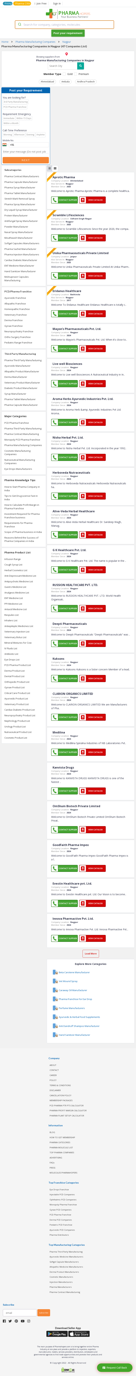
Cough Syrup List (13, 564)
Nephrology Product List (17, 720)
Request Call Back (115, 1367)
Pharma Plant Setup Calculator (67, 1115)
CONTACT (54, 1070)
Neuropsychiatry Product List (19, 715)
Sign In (57, 3)
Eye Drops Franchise (59, 1189)
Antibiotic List (11, 653)
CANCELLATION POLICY (60, 1095)
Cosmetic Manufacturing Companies (17, 452)
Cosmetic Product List (15, 737)
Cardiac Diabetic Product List (19, 709)
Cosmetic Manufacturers (61, 1277)
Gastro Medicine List (15, 586)
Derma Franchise (13, 320)
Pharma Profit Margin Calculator (68, 1110)
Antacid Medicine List (15, 609)
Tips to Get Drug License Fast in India (21, 497)
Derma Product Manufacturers (64, 1272)
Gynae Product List (14, 687)
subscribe (43, 1312)
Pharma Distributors (59, 1235)
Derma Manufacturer (15, 377)
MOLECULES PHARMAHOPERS (63, 1172)
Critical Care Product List (17, 693)
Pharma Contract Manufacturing (21, 434)
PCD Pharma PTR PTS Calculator (67, 1105)
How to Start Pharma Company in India (22, 488)
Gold (70, 73)
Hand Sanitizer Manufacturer (20, 271)
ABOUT (53, 1065)
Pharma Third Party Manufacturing (22, 360)
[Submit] (19, 25)
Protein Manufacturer (16, 215)
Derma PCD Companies (61, 1219)
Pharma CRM (22, 3)
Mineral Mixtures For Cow (18, 642)
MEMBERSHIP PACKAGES (61, 1100)
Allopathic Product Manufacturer (21, 371)
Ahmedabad (47, 81)
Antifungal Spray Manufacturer (21, 221)
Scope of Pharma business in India (23, 532)
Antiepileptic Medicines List (18, 626)
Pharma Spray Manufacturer (19, 204)
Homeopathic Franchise (17, 309)
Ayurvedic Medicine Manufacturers (66, 1256)
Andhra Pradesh (86, 81)
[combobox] (64, 25)
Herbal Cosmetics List (15, 570)
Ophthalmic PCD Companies (63, 1199)
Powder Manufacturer (16, 226)
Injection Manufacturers (61, 1282)
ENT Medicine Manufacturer (19, 265)
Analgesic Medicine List (16, 592)
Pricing (8, 3)
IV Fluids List (10, 648)
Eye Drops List (11, 659)
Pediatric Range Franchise (18, 342)
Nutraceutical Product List (18, 732)
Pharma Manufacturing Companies (23, 445)
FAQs (52, 1162)
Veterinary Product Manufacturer (22, 382)
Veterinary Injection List (16, 631)
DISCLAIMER (55, 1090)
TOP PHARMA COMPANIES (62, 1152)
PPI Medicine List (13, 603)
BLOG (52, 1132)
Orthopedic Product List (16, 681)
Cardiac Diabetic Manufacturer (20, 260)
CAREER (53, 1075)
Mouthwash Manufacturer (18, 237)
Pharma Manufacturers (61, 1287)
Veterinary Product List (16, 704)
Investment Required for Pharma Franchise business (22, 515)
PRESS (52, 1167)
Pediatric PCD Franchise (61, 1224)
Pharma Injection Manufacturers (21, 254)
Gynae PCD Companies (60, 1209)
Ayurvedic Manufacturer (17, 365)
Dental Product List (14, 676)
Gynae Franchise (13, 325)
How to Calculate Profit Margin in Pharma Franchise (21, 506)
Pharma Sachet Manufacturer (20, 249)
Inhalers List (10, 620)
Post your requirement (68, 33)
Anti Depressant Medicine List (20, 575)
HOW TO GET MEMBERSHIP (62, 1137)
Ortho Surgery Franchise (17, 337)
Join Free (41, 3)
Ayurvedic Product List (16, 698)
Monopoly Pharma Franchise (63, 1204)
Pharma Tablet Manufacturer (20, 193)
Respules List (11, 614)
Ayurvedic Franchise (15, 297)
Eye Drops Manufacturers (18, 468)
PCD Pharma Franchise (16, 422)
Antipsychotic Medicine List (18, 581)
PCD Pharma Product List (17, 665)
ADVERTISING (56, 1157)
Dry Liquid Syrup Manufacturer (20, 209)
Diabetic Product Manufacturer (20, 388)
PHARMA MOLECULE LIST (61, 1147)
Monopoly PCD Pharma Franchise (22, 439)
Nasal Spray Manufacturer (18, 232)
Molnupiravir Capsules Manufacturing (16, 278)
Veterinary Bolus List (15, 637)
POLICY (53, 1080)
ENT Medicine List (13, 598)
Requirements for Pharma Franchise (18, 524)
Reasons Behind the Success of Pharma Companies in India (21, 539)
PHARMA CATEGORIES (60, 1142)
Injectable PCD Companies (62, 1194)
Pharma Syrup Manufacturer (19, 187)
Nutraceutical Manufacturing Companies (19, 461)
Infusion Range (12, 559)
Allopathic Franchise (15, 303)
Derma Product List (14, 670)
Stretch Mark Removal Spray (19, 198)
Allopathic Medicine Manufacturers (66, 1266)
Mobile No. (8, 140)
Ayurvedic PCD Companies (62, 1230)
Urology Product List (15, 726)
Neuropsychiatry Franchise (18, 331)
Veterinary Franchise (15, 314)
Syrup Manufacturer (15, 393)
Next (26, 160)
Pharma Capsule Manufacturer (21, 182)
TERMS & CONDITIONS (60, 1085)
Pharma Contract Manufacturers (21, 176)
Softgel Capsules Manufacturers (21, 243)
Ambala (65, 81)
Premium (83, 73)
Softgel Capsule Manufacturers (64, 1261)
